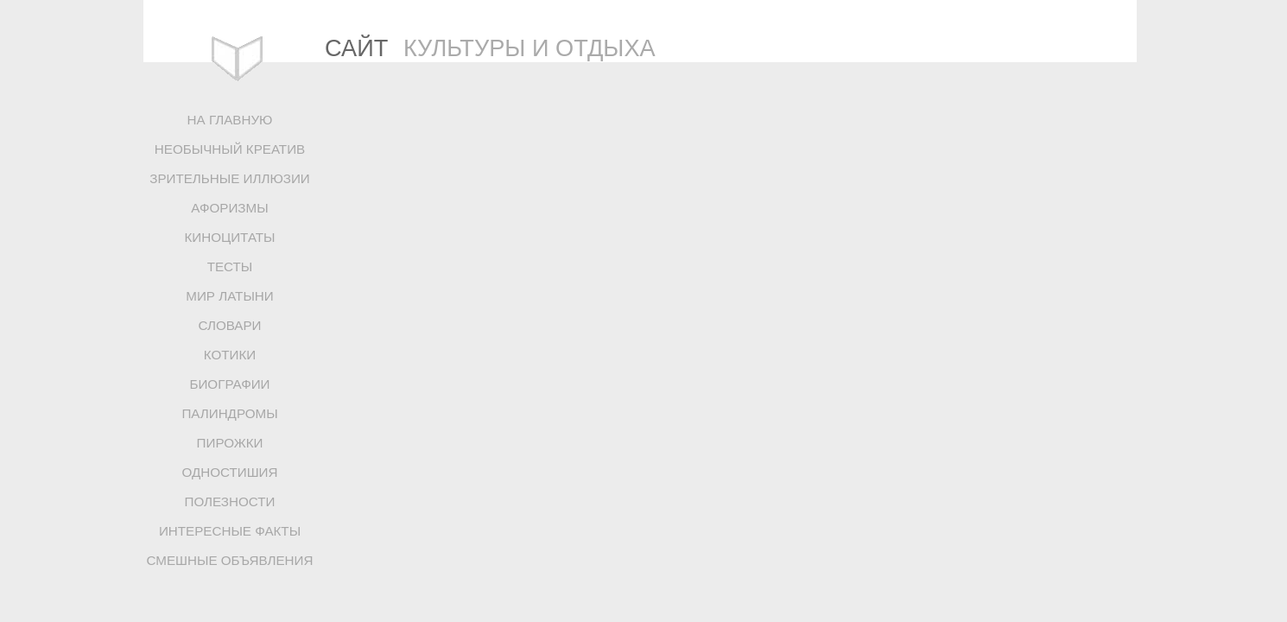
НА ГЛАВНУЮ (230, 119)
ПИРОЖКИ (230, 442)
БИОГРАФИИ (229, 384)
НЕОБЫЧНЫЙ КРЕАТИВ (230, 149)
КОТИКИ (230, 354)
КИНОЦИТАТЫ (229, 237)
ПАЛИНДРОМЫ (229, 413)
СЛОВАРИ (229, 325)
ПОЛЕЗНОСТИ (230, 501)
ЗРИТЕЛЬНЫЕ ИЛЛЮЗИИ (229, 178)
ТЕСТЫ (230, 266)
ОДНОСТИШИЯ (229, 472)
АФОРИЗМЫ (229, 207)
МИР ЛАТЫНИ (229, 296)
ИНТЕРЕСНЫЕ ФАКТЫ (230, 531)
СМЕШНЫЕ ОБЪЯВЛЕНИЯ (230, 560)
